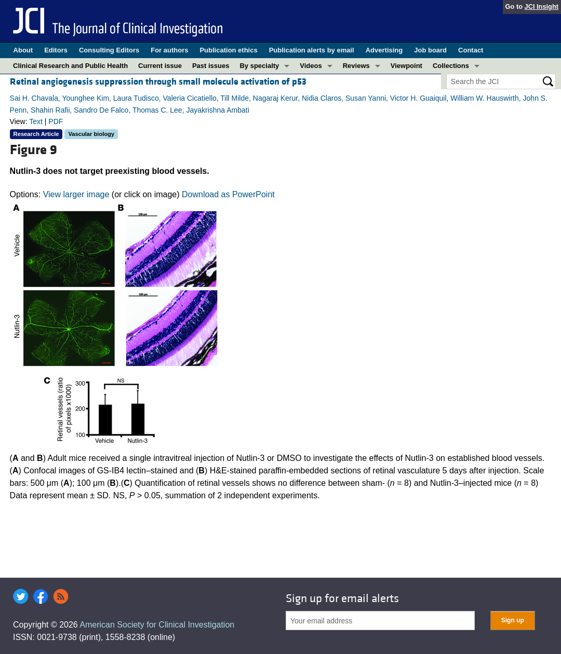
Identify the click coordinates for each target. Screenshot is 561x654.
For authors (169, 50)
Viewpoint (406, 66)
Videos (311, 66)
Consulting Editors (109, 50)
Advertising (384, 50)
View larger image (76, 194)
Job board (430, 50)
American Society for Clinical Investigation (156, 624)
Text (36, 121)
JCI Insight (541, 6)
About (23, 50)
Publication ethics (228, 50)
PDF (55, 121)
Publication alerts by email (311, 50)
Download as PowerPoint (228, 194)
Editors (56, 50)
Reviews (356, 66)
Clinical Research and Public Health (70, 66)
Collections (451, 66)
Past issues (211, 66)
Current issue (160, 66)
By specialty (259, 66)
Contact (470, 50)
